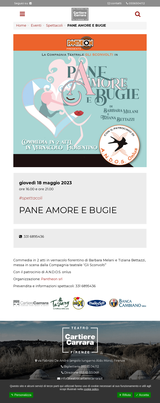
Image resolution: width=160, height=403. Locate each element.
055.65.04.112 (90, 366)
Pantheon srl (51, 279)
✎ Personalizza (21, 395)
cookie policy (91, 389)
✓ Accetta (142, 395)
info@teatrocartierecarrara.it (82, 378)
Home (21, 25)
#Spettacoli (30, 198)
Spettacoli (54, 25)
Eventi (36, 25)
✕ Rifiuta (125, 395)
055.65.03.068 (89, 372)
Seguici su (23, 3)
